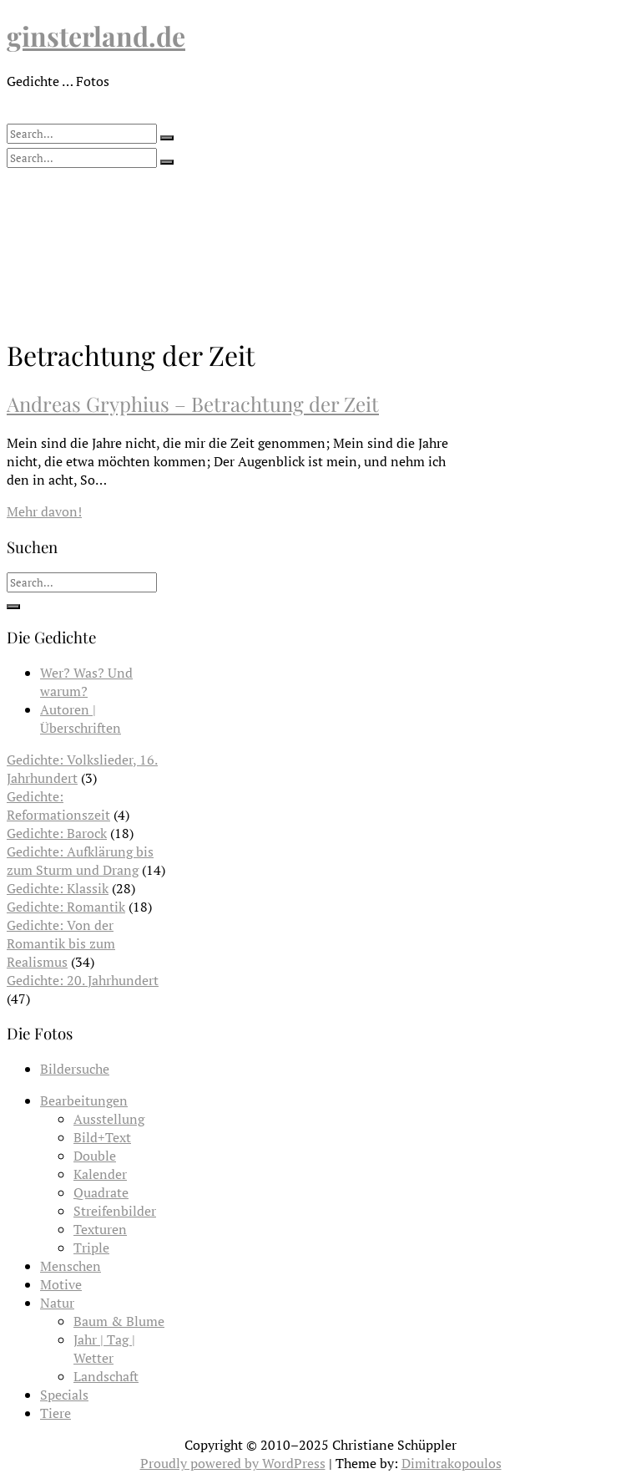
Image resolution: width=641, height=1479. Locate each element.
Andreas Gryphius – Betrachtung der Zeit (193, 403)
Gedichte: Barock (57, 833)
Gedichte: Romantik (66, 906)
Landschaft (106, 1376)
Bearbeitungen (84, 1100)
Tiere (55, 1413)
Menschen (70, 1266)
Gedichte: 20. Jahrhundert (83, 980)
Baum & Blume (118, 1321)
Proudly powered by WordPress (233, 1463)
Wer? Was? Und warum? (86, 681)
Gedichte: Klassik (58, 888)
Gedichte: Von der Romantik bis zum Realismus (61, 943)
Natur (57, 1302)
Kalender (100, 1174)
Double (94, 1155)
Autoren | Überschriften (80, 718)
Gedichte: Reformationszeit (58, 805)
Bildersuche (74, 1069)
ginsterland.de (96, 35)
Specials (64, 1394)
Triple (91, 1247)
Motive (61, 1284)
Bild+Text (102, 1137)
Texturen (100, 1229)
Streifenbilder (114, 1211)
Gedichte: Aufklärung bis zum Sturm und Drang (80, 860)
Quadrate (101, 1192)
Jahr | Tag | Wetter (104, 1348)
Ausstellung (108, 1119)
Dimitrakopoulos (451, 1463)
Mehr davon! (44, 511)
